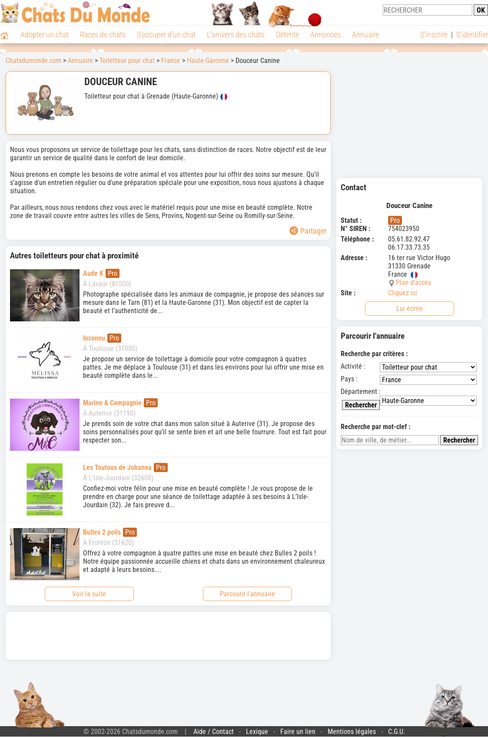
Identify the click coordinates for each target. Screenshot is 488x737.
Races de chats (103, 34)
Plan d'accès (413, 282)
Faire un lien (297, 731)
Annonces (325, 34)
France (170, 60)
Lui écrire (409, 308)
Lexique (257, 731)
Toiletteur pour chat (127, 60)
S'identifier (472, 34)
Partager (307, 230)
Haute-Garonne (208, 60)
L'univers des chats (236, 34)
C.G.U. (396, 731)
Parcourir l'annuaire (247, 594)
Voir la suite (89, 594)
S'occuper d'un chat (166, 34)
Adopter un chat (44, 34)
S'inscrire (434, 34)
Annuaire (365, 34)
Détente (287, 34)
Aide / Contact (213, 731)
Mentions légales (352, 731)
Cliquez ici (402, 293)
